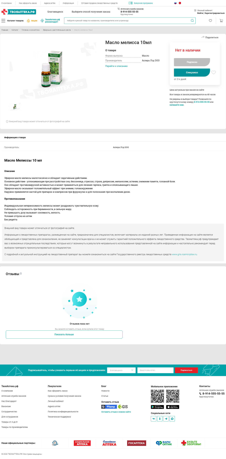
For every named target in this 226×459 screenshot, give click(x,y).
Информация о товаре (15, 137)
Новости (105, 391)
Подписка (192, 62)
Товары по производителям (14, 427)
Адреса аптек (49, 3)
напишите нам (177, 105)
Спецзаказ (192, 72)
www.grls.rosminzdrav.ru (184, 254)
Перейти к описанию (116, 66)
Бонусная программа (141, 3)
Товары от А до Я (9, 422)
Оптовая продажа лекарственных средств (99, 3)
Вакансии (6, 406)
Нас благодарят (9, 401)
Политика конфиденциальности (63, 411)
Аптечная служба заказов (13, 396)
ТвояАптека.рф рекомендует (50, 20)
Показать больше (64, 334)
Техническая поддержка (59, 417)
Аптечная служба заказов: (132, 9)
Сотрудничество (9, 411)
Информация (68, 3)
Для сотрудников (9, 417)
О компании (6, 3)
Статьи (104, 396)
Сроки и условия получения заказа (64, 396)
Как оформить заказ (28, 3)
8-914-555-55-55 (129, 11)
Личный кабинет (56, 401)
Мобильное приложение (164, 386)
